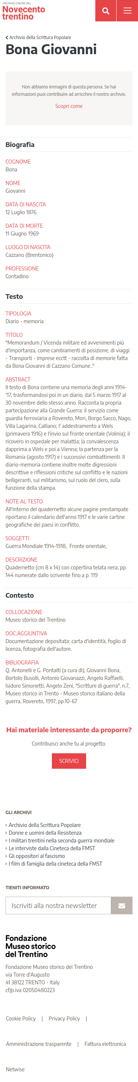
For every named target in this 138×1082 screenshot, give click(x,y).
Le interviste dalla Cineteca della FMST (50, 848)
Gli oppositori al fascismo (35, 856)
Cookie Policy (21, 1018)
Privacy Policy (64, 1018)
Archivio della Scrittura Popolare (38, 37)
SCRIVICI (68, 761)
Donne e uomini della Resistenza (44, 833)
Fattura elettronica (105, 1044)
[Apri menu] (127, 10)
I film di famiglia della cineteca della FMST (54, 864)
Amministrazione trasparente (38, 1044)
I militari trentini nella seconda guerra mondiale (60, 840)
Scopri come (68, 106)
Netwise (15, 1069)
